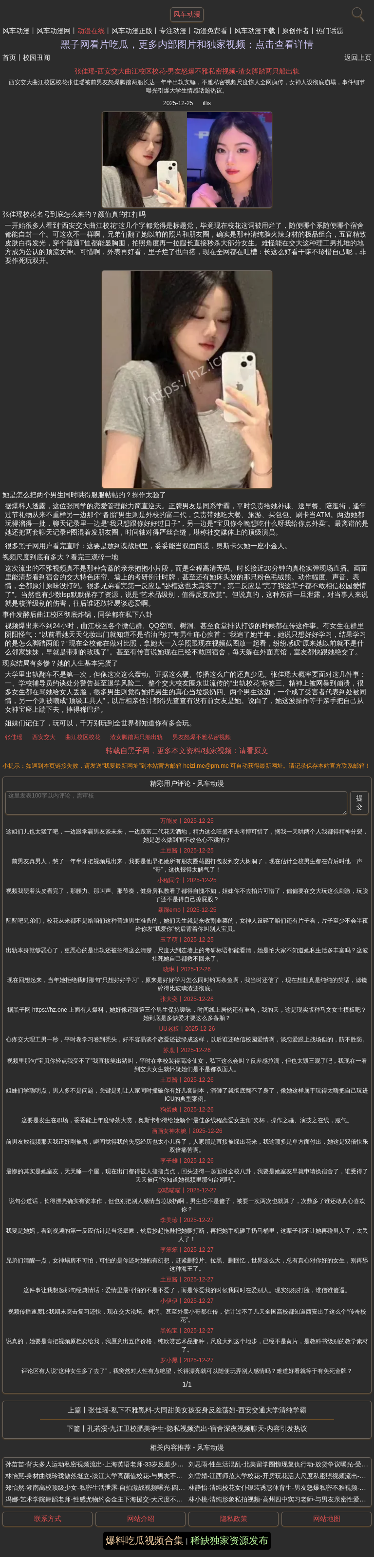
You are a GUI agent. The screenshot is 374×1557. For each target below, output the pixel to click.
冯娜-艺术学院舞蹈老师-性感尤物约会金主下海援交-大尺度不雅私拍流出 (106, 1499)
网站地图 (326, 1518)
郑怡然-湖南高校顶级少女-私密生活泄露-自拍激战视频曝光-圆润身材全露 (107, 1487)
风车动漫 (16, 31)
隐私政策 (233, 1518)
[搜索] (357, 12)
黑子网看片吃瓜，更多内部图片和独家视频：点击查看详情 (187, 44)
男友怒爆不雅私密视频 (201, 737)
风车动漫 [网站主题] (187, 14)
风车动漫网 (54, 31)
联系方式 (47, 1518)
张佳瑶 (13, 737)
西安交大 (44, 737)
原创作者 (295, 31)
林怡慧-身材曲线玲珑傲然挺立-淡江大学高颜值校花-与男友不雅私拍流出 (106, 1476)
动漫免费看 (210, 31)
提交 (359, 802)
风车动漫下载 (254, 31)
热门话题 (329, 31)
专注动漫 (173, 31)
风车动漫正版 (132, 31)
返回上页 (358, 57)
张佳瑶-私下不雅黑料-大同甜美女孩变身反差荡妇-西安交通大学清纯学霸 (197, 1410)
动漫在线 (91, 31)
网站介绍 (140, 1518)
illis (207, 103)
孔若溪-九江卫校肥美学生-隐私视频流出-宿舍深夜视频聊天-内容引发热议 (197, 1428)
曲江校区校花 (82, 737)
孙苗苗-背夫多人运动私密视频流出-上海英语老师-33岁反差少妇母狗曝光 (106, 1464)
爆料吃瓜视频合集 (145, 1540)
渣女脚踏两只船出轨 (136, 737)
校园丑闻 (36, 57)
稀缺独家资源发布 (229, 1540)
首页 (9, 57)
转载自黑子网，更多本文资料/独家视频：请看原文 (187, 750)
